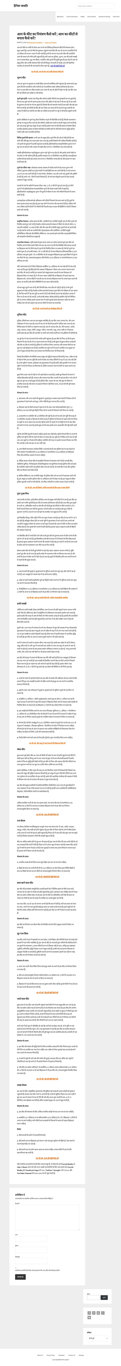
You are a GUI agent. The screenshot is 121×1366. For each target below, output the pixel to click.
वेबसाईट (17, 1257)
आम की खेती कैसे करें (57, 66)
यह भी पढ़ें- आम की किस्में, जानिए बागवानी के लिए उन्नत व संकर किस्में (47, 488)
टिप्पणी (17, 1204)
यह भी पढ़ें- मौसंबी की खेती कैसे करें (47, 877)
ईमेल (17, 1246)
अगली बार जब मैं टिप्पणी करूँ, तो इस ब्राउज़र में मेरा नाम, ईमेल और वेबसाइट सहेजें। (37, 1270)
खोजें (88, 1294)
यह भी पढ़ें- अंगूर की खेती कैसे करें (47, 814)
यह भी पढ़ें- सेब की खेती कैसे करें (47, 1079)
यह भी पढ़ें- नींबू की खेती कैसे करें (47, 992)
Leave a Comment (50, 42)
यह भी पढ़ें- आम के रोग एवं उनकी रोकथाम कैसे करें (47, 72)
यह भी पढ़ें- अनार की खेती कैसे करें (47, 1158)
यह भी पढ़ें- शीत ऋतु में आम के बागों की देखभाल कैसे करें (47, 743)
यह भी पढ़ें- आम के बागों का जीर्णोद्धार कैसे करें (47, 309)
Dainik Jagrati (21, 5)
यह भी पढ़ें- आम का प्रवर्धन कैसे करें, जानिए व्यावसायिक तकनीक (47, 598)
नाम (16, 1235)
